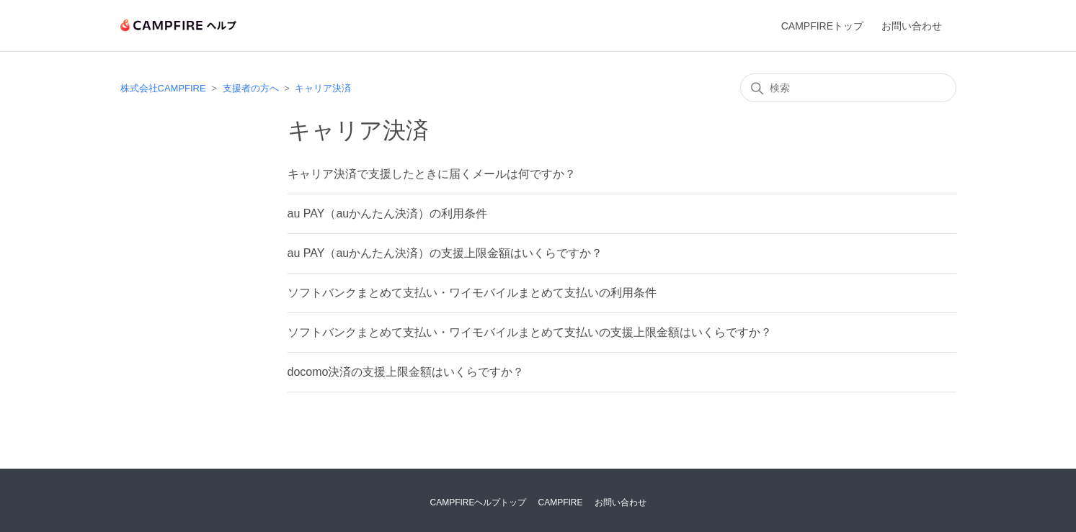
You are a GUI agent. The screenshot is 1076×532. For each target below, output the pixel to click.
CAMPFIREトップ (822, 26)
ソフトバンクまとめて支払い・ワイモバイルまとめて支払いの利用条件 (472, 293)
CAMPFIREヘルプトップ (478, 502)
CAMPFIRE (560, 502)
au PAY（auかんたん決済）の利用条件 (388, 213)
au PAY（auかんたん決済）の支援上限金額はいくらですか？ (445, 253)
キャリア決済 (323, 88)
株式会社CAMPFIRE (163, 88)
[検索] (848, 87)
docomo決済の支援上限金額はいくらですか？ (406, 372)
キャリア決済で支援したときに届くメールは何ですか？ (432, 174)
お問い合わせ (911, 26)
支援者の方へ (251, 88)
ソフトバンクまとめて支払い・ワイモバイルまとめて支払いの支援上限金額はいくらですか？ (530, 332)
